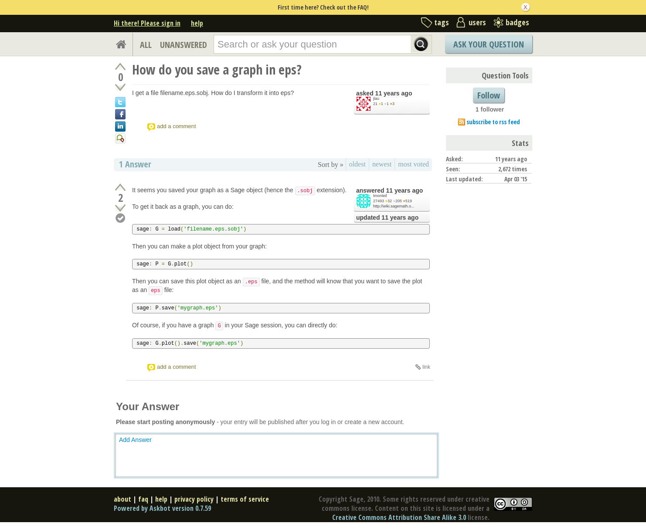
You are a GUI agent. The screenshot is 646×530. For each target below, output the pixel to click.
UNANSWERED (183, 45)
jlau (376, 98)
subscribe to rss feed (493, 122)
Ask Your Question (488, 44)
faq (143, 499)
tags (441, 22)
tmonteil (380, 196)
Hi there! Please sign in (147, 23)
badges (517, 22)
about (122, 499)
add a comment (176, 126)
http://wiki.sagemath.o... (394, 206)
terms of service (245, 499)
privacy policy (194, 499)
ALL (146, 45)
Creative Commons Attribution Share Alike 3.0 (399, 517)
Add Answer (135, 439)
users (477, 22)
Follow (488, 95)
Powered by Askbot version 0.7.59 (162, 508)
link (426, 367)
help (197, 23)
